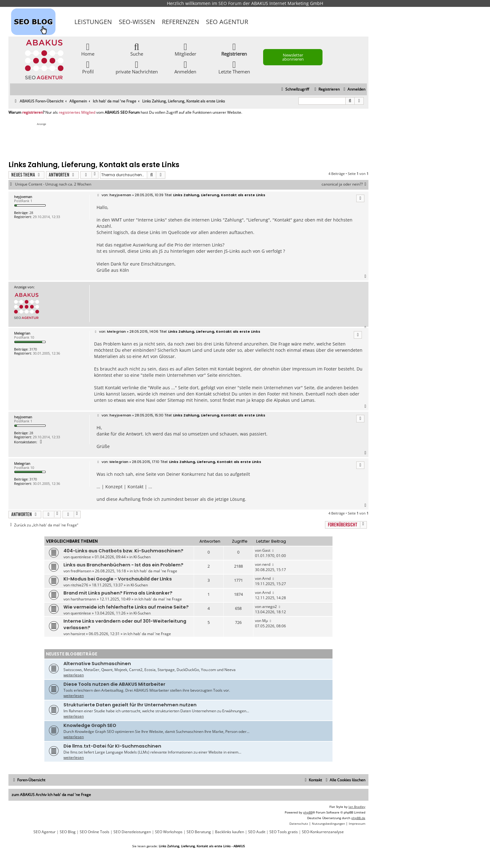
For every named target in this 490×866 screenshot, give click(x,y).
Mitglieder (185, 49)
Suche (136, 49)
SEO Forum (230, 3)
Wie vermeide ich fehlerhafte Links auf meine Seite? (126, 607)
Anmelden (185, 67)
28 (31, 213)
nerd (266, 564)
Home (87, 49)
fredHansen (81, 571)
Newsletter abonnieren (293, 57)
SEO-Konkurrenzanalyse (323, 831)
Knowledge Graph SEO (89, 725)
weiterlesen (73, 675)
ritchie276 (79, 585)
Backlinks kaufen (229, 831)
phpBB (307, 812)
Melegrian (22, 333)
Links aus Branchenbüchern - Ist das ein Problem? (123, 565)
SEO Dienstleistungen (132, 831)
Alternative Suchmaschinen (97, 663)
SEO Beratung (199, 831)
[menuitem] (353, 89)
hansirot (78, 633)
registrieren (32, 112)
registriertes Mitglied (77, 112)
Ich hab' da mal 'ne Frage (155, 571)
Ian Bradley (356, 806)
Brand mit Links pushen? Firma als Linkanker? (117, 593)
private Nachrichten (137, 67)
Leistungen (93, 21)
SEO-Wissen (137, 21)
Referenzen (180, 21)
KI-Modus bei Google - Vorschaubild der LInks (117, 579)
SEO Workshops (168, 831)
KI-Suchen (142, 557)
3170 (33, 349)
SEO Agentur (227, 21)
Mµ (265, 620)
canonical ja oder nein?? (345, 184)
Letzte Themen (234, 67)
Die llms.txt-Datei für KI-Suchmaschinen (112, 746)
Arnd (266, 578)
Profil (88, 67)
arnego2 (269, 606)
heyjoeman (23, 197)
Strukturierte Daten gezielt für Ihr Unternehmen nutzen (130, 705)
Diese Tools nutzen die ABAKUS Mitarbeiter (114, 684)
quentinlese (81, 557)
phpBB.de (358, 818)
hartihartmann (83, 599)
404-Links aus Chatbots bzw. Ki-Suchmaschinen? (123, 551)
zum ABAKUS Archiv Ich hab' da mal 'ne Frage (51, 794)
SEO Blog (68, 831)
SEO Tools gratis (283, 831)
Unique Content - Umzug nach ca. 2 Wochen (53, 184)
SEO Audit (256, 831)
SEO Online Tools (94, 831)
